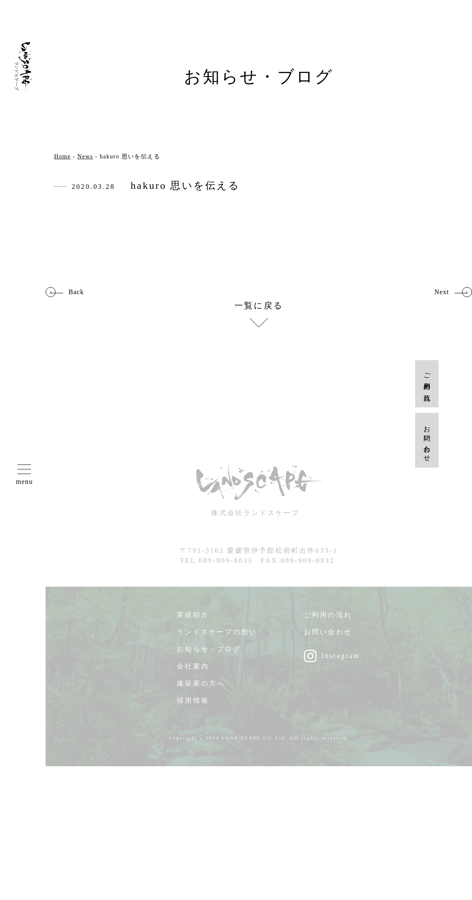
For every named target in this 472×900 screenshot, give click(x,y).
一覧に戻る (259, 305)
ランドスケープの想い (217, 637)
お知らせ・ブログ (209, 654)
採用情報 (193, 705)
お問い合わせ (328, 637)
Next (441, 292)
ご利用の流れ (328, 619)
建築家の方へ (201, 688)
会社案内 (193, 671)
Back (76, 292)
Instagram (340, 660)
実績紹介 (193, 619)
